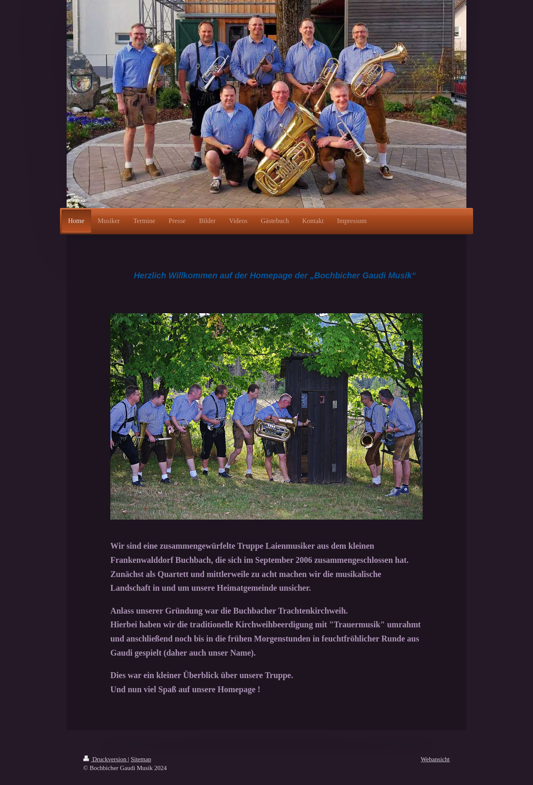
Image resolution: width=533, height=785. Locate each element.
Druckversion (105, 759)
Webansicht (435, 759)
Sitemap (141, 759)
